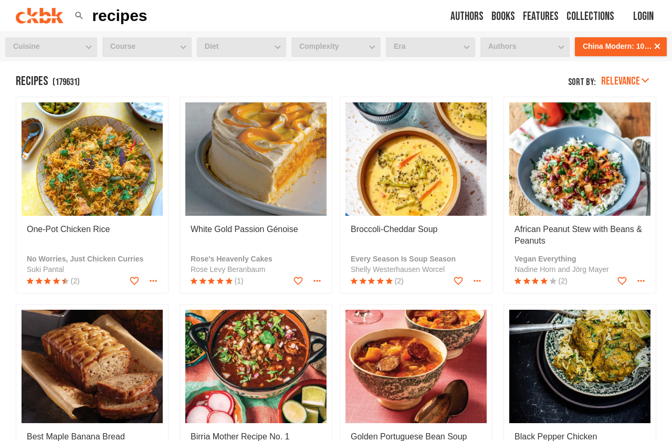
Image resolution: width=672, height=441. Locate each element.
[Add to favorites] (134, 280)
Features (541, 16)
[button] (79, 15)
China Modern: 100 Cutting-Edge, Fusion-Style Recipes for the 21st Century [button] (625, 46)
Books (503, 16)
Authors (467, 16)
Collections (590, 16)
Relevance (625, 81)
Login (643, 16)
